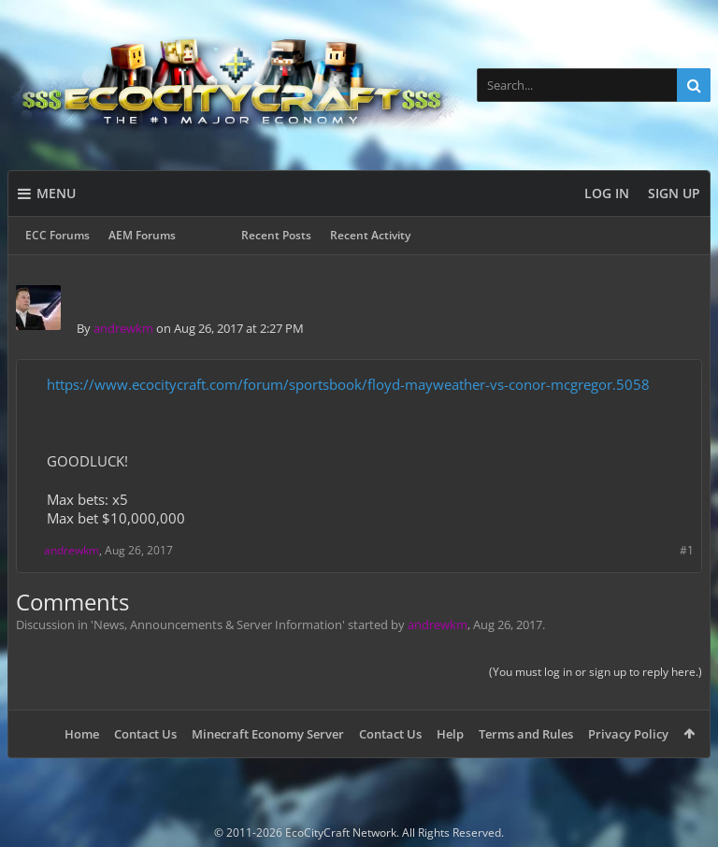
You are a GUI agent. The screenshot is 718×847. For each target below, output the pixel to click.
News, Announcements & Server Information (217, 624)
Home (82, 733)
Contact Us (145, 733)
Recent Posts (276, 235)
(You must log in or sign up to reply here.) (595, 672)
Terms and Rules (526, 733)
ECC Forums (57, 235)
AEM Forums (142, 235)
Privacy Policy (628, 733)
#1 (687, 550)
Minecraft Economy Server (268, 733)
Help (450, 733)
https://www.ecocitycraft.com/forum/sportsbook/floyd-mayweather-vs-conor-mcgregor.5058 (348, 384)
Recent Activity (370, 235)
